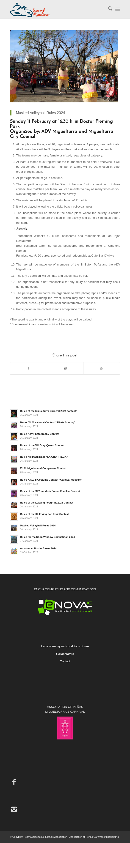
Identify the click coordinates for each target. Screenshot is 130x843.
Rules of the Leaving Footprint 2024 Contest (46, 502)
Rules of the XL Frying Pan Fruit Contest (44, 514)
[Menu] (117, 9)
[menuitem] (107, 9)
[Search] (107, 9)
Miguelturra (23, 269)
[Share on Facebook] (28, 368)
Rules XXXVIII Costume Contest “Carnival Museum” (51, 479)
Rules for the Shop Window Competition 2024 (47, 537)
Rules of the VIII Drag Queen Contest (42, 445)
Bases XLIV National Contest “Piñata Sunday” (47, 422)
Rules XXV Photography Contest (39, 433)
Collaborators (65, 654)
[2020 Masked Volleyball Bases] (64, 66)
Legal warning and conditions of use (65, 646)
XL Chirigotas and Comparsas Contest (43, 468)
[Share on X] (65, 368)
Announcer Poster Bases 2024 (38, 548)
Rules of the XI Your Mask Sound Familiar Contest (50, 491)
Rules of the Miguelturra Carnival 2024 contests (48, 411)
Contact (65, 661)
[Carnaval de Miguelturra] (54, 9)
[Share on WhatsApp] (101, 368)
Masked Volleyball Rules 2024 (38, 525)
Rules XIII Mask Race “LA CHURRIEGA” (44, 456)
